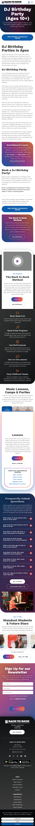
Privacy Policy (14, 767)
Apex (17, 777)
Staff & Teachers (17, 779)
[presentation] (17, 703)
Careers (17, 790)
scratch (12, 154)
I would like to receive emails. (17, 696)
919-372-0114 (18, 752)
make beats (21, 154)
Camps (17, 726)
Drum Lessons (17, 479)
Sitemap (21, 767)
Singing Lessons (17, 481)
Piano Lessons (17, 474)
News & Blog (17, 802)
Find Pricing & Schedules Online (18, 37)
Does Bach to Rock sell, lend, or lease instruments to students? (17, 532)
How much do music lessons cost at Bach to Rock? (17, 525)
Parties (17, 728)
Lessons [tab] (7, 409)
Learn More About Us (17, 586)
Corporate (17, 794)
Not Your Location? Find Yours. (17, 749)
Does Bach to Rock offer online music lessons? (17, 566)
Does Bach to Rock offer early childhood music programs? (17, 553)
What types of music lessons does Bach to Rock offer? (17, 518)
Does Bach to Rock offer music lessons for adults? (17, 560)
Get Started (17, 581)
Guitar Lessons (17, 477)
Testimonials (17, 799)
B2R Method (17, 797)
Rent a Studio (17, 807)
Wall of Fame (23, 657)
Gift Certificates (17, 804)
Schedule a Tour (18, 787)
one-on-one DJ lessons (17, 161)
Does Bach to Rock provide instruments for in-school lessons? (17, 539)
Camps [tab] (17, 409)
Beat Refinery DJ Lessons (17, 484)
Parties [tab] (28, 409)
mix (8, 154)
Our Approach (17, 237)
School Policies (17, 784)
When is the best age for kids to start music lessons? (17, 546)
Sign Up (17, 299)
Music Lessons (17, 463)
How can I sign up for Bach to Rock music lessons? (17, 573)
